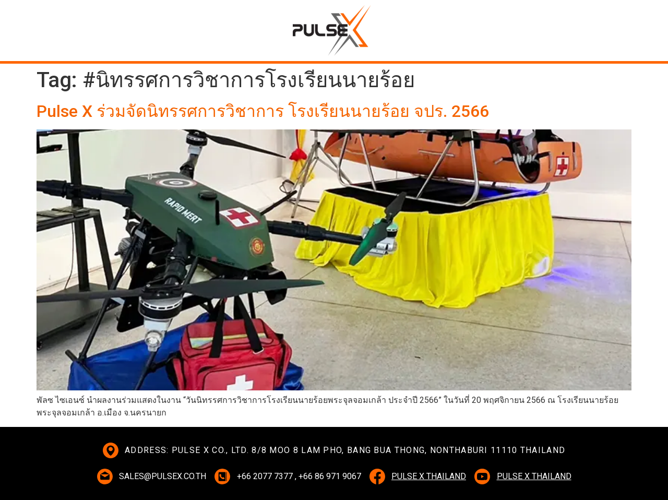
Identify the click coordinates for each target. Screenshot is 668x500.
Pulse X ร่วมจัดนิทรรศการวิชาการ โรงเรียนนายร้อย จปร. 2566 (263, 111)
